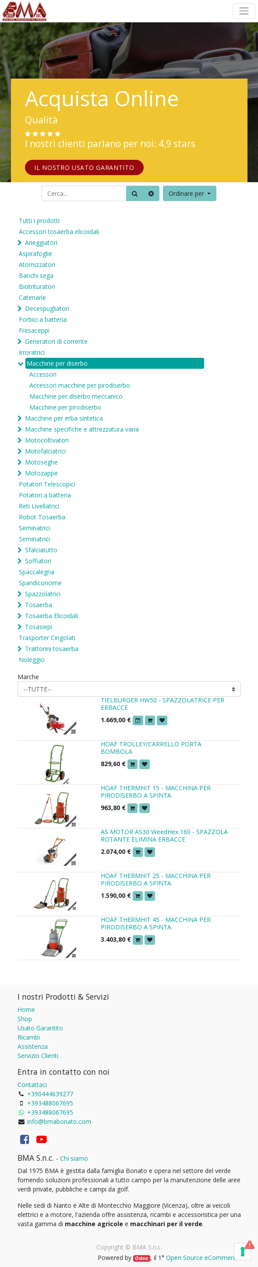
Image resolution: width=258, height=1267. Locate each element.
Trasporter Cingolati (47, 638)
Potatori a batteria (45, 495)
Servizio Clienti (38, 1055)
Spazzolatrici (42, 594)
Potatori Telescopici (47, 484)
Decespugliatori (47, 308)
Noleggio (32, 659)
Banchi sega (36, 275)
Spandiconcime (40, 583)
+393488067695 (50, 1103)
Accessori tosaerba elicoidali (59, 231)
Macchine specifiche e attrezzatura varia (82, 429)
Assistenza (33, 1046)
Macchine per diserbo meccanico (76, 396)
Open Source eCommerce (203, 1257)
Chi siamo (74, 1158)
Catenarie (32, 297)
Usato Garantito (40, 1028)
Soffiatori (38, 561)
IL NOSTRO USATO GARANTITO (84, 167)
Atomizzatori (37, 264)
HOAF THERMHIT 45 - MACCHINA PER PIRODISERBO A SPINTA (156, 923)
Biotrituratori (37, 286)
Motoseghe (41, 462)
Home (26, 1009)
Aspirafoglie (35, 253)
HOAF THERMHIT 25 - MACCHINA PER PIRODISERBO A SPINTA (156, 879)
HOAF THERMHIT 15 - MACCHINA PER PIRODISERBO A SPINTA (156, 791)
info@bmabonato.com (59, 1121)
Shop (25, 1019)
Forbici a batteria (43, 319)
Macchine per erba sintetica (64, 418)
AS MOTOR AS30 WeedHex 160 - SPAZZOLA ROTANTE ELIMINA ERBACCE (164, 835)
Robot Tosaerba (42, 517)
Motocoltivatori (47, 440)
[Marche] (129, 689)
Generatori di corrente (56, 341)
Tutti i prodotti (39, 220)
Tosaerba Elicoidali (51, 616)
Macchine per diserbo (57, 363)
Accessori (43, 374)
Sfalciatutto (41, 550)
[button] (190, 193)
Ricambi (29, 1037)
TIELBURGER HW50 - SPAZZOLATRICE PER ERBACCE (162, 704)
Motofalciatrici (45, 451)
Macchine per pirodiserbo (65, 407)
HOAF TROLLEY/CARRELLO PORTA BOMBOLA (151, 748)
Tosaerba (38, 605)
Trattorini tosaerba (51, 648)
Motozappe (41, 473)
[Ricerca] (134, 193)
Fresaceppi (34, 330)
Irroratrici (32, 352)
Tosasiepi (38, 627)
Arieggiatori (41, 242)
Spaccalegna (36, 572)
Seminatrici (34, 528)
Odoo (141, 1258)
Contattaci (32, 1084)
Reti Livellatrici (39, 506)
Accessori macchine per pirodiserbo (79, 385)
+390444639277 (50, 1094)
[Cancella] (151, 193)
